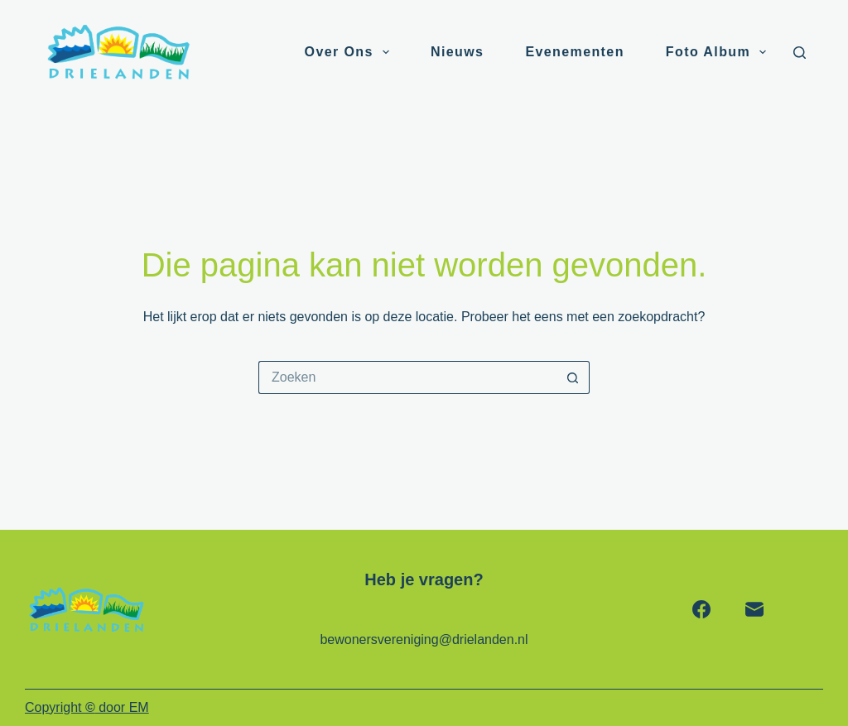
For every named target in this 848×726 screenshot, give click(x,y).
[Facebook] (701, 609)
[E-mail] (754, 609)
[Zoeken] (799, 52)
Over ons (350, 52)
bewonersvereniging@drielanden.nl (424, 639)
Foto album (719, 52)
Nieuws (457, 52)
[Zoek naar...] (407, 377)
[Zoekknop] (573, 377)
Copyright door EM (87, 707)
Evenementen (574, 52)
